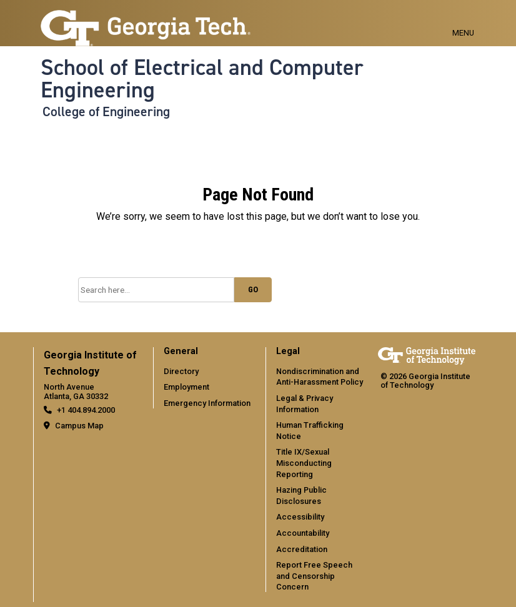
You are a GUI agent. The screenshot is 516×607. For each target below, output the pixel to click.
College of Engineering (106, 111)
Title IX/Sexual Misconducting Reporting (304, 462)
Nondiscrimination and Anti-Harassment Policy (319, 377)
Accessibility (300, 516)
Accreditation (301, 549)
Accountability (302, 533)
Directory (181, 371)
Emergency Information (207, 403)
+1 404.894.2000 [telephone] (86, 410)
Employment (186, 387)
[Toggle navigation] (463, 18)
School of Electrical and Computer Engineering (202, 79)
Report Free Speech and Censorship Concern (314, 575)
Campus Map (79, 425)
